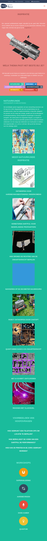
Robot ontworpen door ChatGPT (23, 320)
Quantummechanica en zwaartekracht (23, 349)
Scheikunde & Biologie (15, 87)
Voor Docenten (19, 1)
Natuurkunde (17, 84)
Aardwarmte (31, 89)
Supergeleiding (23, 480)
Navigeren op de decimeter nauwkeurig (23, 289)
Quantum (23, 529)
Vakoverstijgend (35, 87)
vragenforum (27, 27)
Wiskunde (31, 84)
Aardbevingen (23, 497)
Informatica (16, 89)
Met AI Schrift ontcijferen (23, 379)
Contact (27, 1)
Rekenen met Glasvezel (23, 408)
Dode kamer (23, 513)
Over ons (10, 1)
